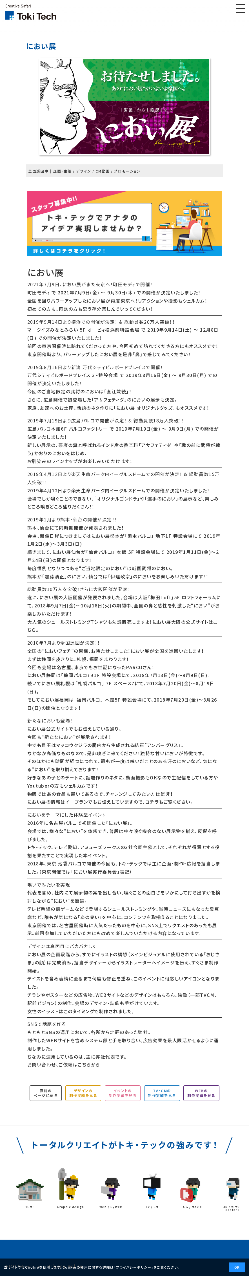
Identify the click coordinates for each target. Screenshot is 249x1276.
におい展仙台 (66, 551)
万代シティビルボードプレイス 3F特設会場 (72, 375)
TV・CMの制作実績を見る (162, 1093)
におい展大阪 (166, 621)
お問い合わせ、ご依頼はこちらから (63, 1064)
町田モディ (38, 292)
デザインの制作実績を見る (83, 1093)
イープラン (77, 801)
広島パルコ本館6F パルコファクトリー (67, 428)
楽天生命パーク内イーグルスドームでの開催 (118, 490)
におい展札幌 (55, 683)
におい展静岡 (41, 675)
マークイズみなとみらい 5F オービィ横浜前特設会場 (83, 329)
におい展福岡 (54, 699)
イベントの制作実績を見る (123, 1093)
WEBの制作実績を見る (201, 1093)
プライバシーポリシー (133, 1267)
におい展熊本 (105, 535)
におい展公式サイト (48, 728)
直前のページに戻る (46, 1093)
